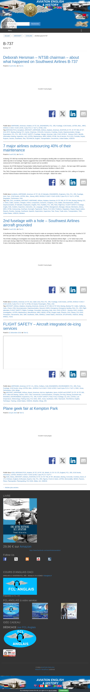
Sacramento (15, 314)
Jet (34, 207)
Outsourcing (16, 209)
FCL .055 (52, 126)
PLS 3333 (51, 209)
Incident (14, 207)
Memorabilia (69, 479)
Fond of (51, 479)
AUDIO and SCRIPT (64, 392)
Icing (20, 388)
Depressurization (68, 132)
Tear (24, 138)
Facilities (43, 205)
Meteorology (16, 399)
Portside (77, 136)
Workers (22, 213)
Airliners (25, 477)
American (23, 126)
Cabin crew (36, 302)
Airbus (12, 477)
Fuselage (59, 126)
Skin (21, 314)
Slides (36, 481)
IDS (68, 397)
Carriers (16, 202)
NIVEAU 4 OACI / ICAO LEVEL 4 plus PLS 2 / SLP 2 (20, 128)
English (34, 205)
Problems (58, 209)
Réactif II (38, 669)
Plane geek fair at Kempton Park (30, 408)
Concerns (47, 132)
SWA (36, 314)
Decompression (68, 202)
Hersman (50, 134)
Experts (29, 479)
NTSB (40, 128)
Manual (68, 207)
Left (25, 136)
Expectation (7, 134)
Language (39, 207)
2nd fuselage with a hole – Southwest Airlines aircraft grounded (41, 223)
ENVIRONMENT (64, 386)
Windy (81, 314)
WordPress (45, 669)
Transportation (45, 138)
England (62, 472)
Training (13, 401)
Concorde (69, 477)
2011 (11, 200)
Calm (5, 308)
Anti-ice (42, 392)
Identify (80, 134)
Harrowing (45, 310)
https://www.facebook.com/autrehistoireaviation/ (45, 550)
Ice (65, 397)
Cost (55, 202)
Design (77, 132)
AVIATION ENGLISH (47, 667)
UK (40, 481)
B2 (39, 194)
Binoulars (57, 477)
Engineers (62, 194)
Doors (82, 477)
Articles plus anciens (10, 487)
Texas (57, 211)
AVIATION (63, 130)
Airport (30, 392)
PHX (68, 312)
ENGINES (6, 397)
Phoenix (63, 312)
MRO (84, 126)
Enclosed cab (76, 394)
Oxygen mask (55, 312)
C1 (32, 386)
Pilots (49, 304)
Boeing (13, 132)
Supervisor (47, 211)
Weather (35, 401)
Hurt (54, 310)
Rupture (5, 138)
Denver (76, 202)
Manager (62, 207)
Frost (78, 386)
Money (32, 196)
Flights (24, 310)
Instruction (29, 207)
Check (28, 202)
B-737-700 (44, 477)
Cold (46, 386)
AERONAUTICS (11, 130)
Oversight (31, 209)
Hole (55, 134)
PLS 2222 (70, 136)
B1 (38, 126)
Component (35, 202)
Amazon (25, 546)
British (47, 472)
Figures (45, 479)
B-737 (35, 126)
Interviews (6, 475)
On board (34, 304)
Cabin (11, 202)
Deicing (68, 394)
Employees (27, 205)
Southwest (18, 138)
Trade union (63, 211)
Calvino (21, 394)
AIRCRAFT (17, 36)
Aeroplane (20, 130)
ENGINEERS (44, 126)
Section (11, 138)
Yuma (11, 317)
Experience (26, 397)
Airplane (49, 130)
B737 (8, 132)
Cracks (60, 132)
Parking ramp (25, 399)
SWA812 (42, 314)
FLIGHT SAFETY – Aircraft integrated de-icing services (42, 326)
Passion (81, 479)
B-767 (40, 472)
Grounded (37, 310)
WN (45, 401)
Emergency (54, 308)
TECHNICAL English (33, 138)
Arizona (41, 306)
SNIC (77, 388)
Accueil (7, 36)
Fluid (50, 397)
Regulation (6, 198)
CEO (26, 394)
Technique (6, 401)
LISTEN (74, 126)
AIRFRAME (15, 126)
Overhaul (24, 209)
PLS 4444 (33, 399)
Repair (83, 136)
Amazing (28, 306)
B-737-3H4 (67, 200)
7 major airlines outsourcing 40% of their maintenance (37, 148)
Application (49, 392)
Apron (55, 392)
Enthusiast (22, 479)
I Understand (63, 690)
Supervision (39, 211)
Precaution (6, 314)
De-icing (63, 394)
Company (56, 394)
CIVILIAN (29, 36)
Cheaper (23, 202)
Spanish (31, 211)
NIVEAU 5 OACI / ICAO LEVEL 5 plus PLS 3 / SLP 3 (56, 196)
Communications (46, 394)
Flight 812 (61, 205)
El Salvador (45, 194)
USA (44, 128)
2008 (7, 200)
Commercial (36, 394)
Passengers (42, 304)
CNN (14, 308)
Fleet (56, 205)
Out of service (61, 136)
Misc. (79, 126)
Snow (81, 388)
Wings (18, 390)
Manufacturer (32, 312)
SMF (25, 314)
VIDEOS (72, 138)
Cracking (54, 132)
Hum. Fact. (6, 196)
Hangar (43, 134)
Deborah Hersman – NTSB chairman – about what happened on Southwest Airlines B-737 (41, 59)
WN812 (5, 317)
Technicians (15, 198)
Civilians (41, 386)
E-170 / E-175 (54, 472)
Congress (50, 202)
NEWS (49, 136)
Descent (42, 308)
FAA (67, 194)
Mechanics (74, 207)
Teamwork (61, 399)
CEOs (36, 386)
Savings (17, 211)
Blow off (10, 394)
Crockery (76, 477)
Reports (5, 211)
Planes (45, 209)
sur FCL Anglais (27, 627)
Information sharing (9, 136)
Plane (5, 481)
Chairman (33, 132)
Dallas (60, 202)
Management (53, 207)
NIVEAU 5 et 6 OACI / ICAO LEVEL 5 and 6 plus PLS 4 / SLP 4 (53, 388)
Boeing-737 (20, 132)
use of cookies (53, 690)
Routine (11, 211)
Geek (56, 479)
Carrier (27, 132)
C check (6, 202)
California (82, 306)
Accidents (14, 194)
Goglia (5, 207)
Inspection (20, 136)
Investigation (7, 312)
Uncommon (55, 138)
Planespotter (12, 481)
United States (63, 138)
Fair (34, 479)
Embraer (9, 479)
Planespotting (21, 481)
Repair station (80, 209)
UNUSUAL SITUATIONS (63, 314)
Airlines (43, 130)
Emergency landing (65, 308)
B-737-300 (75, 130)
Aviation (29, 126)
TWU (80, 211)
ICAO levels (67, 126)
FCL (13, 134)
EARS (48, 308)
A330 (13, 472)
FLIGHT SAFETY (27, 134)
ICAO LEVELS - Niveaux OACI (67, 134)
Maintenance (37, 136)
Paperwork (38, 209)
